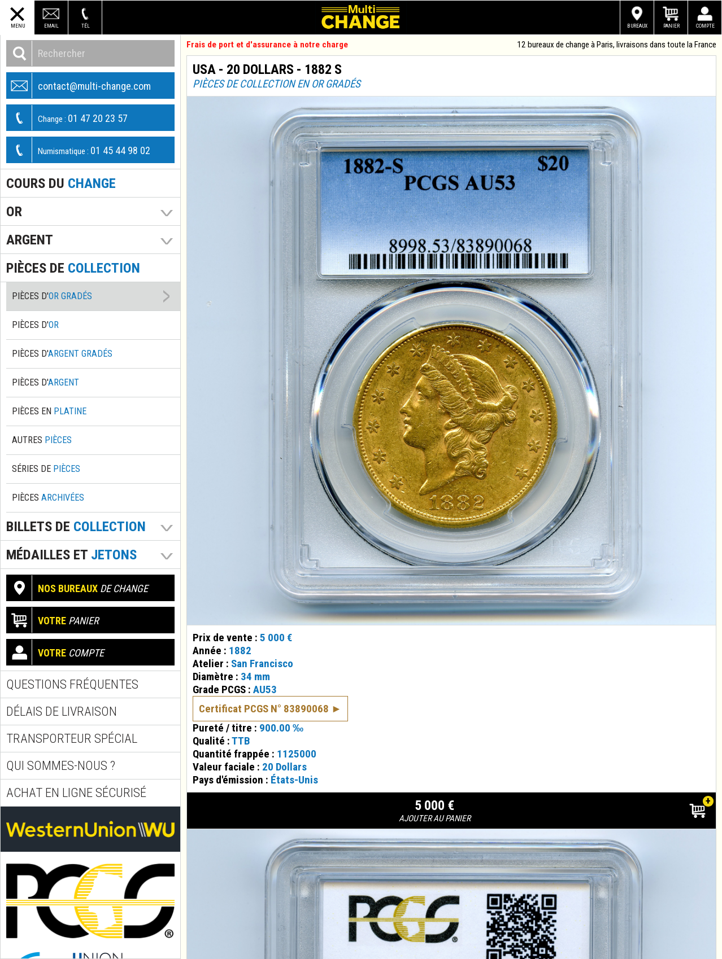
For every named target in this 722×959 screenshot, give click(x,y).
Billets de (76, 526)
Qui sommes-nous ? (60, 765)
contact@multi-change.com (79, 85)
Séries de (46, 468)
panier (53, 620)
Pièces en (49, 411)
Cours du (61, 183)
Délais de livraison (61, 711)
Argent (29, 239)
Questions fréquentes (72, 684)
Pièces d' (52, 296)
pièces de (73, 268)
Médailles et (71, 554)
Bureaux (637, 26)
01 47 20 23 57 (67, 117)
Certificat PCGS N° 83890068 (264, 696)
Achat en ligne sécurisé (76, 792)
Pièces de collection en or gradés (276, 83)
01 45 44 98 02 (78, 150)
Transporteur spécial (71, 738)
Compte (705, 26)
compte (55, 652)
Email (51, 26)
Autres (42, 440)
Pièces (48, 497)
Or (14, 211)
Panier (671, 26)
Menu (18, 26)
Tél (85, 26)
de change (77, 588)
